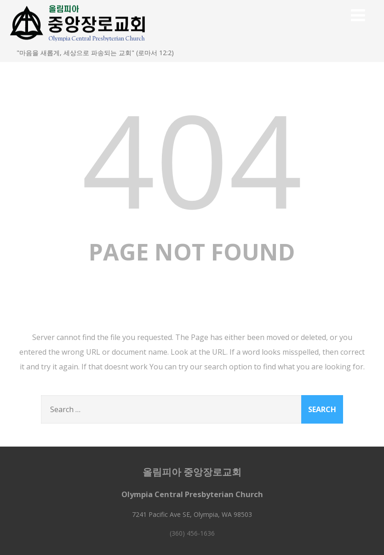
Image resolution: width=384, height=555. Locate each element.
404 (192, 158)
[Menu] (358, 15)
